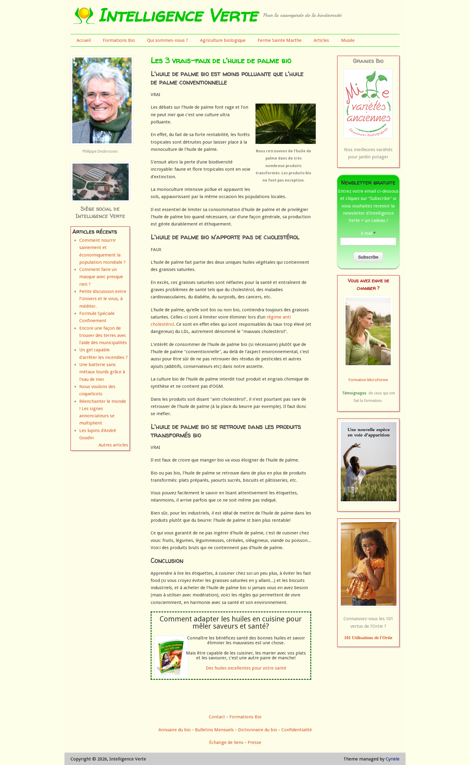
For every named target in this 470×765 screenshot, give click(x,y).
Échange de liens (227, 742)
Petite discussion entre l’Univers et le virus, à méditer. (102, 299)
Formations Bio (119, 40)
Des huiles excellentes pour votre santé (246, 668)
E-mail (368, 233)
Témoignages (354, 393)
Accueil (84, 40)
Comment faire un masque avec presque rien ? (101, 277)
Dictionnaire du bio (257, 729)
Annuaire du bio (174, 729)
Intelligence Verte (177, 15)
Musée (348, 40)
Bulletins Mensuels (214, 729)
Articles (321, 40)
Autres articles (113, 445)
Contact (217, 717)
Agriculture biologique (223, 40)
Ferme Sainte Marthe (280, 40)
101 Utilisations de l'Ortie (368, 637)
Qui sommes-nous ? (167, 40)
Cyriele (393, 759)
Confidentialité (296, 729)
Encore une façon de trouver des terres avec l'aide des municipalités (103, 335)
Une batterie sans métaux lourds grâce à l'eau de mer (102, 372)
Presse (254, 742)
